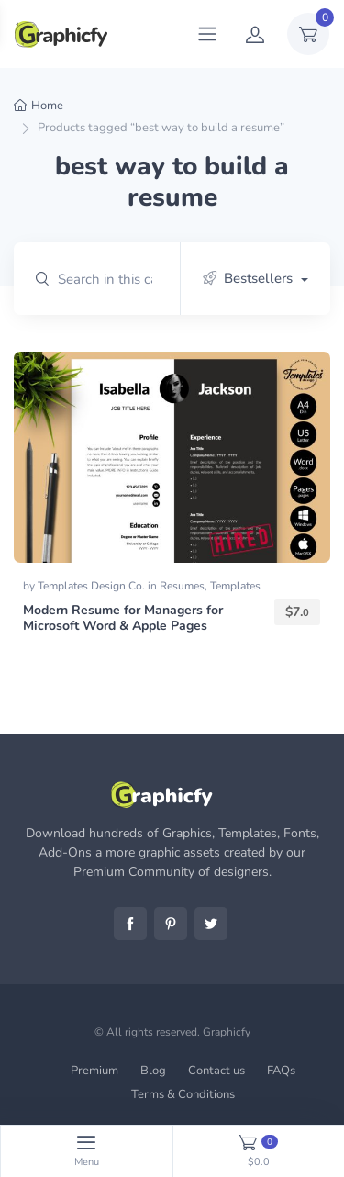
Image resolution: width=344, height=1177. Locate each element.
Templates (235, 585)
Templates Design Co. (93, 585)
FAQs (281, 1070)
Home (47, 105)
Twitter (211, 923)
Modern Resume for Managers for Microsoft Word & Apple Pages (123, 617)
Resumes (182, 585)
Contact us (216, 1070)
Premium (94, 1070)
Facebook (130, 923)
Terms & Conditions (183, 1094)
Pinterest (170, 923)
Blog (153, 1070)
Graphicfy (226, 1032)
